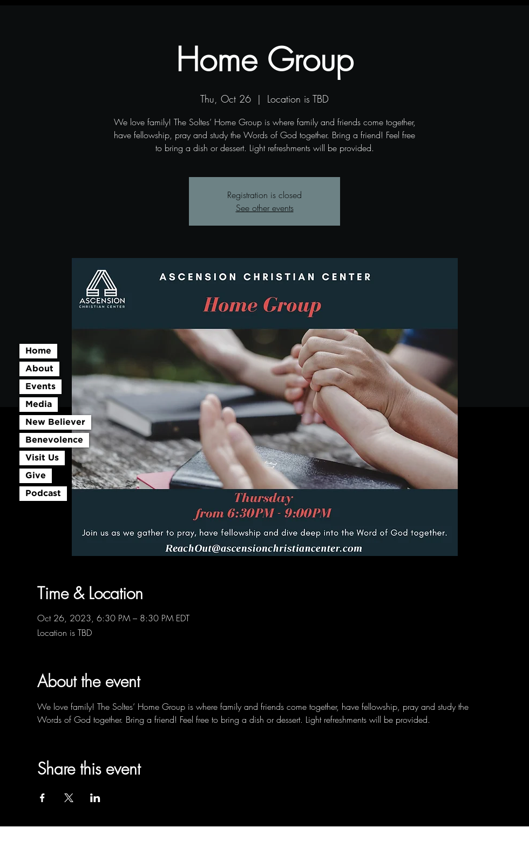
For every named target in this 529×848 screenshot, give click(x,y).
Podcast (43, 494)
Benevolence (54, 440)
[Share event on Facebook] (42, 797)
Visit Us (42, 458)
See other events (265, 208)
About (39, 369)
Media (38, 405)
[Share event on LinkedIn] (95, 797)
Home (38, 351)
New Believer (55, 422)
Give (35, 476)
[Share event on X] (69, 797)
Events (40, 387)
